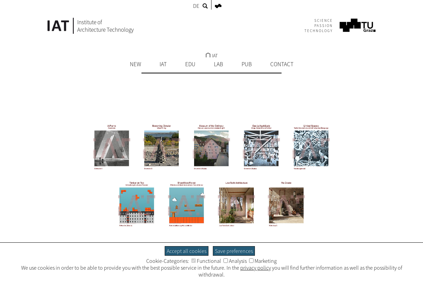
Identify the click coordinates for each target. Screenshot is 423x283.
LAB (218, 64)
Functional (206, 260)
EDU (190, 64)
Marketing (263, 260)
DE (196, 5)
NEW (135, 64)
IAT (212, 56)
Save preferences (234, 250)
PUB (247, 64)
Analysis (235, 260)
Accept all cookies (186, 250)
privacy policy (255, 267)
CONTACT (282, 64)
